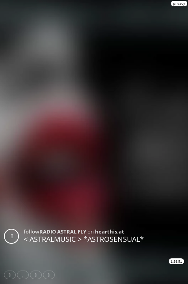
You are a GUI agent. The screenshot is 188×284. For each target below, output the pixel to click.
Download (50, 275)
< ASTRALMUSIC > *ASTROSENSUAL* (84, 239)
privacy (179, 3)
